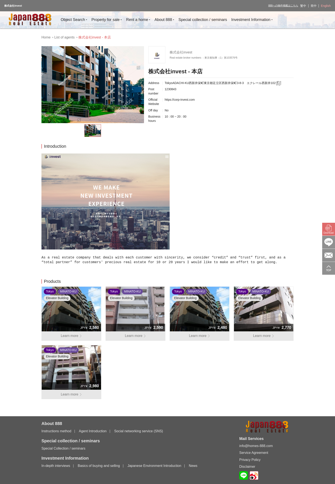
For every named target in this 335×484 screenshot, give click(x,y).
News (193, 466)
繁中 (303, 5)
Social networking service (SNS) (138, 431)
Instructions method (56, 431)
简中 (314, 5)
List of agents (64, 37)
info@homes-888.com (256, 446)
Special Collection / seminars (63, 448)
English (326, 5)
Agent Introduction (93, 431)
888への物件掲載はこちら (283, 5)
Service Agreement (253, 452)
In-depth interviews (55, 466)
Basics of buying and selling (99, 466)
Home (46, 37)
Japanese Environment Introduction (154, 466)
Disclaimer (247, 466)
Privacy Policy (250, 460)
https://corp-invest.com (180, 99)
